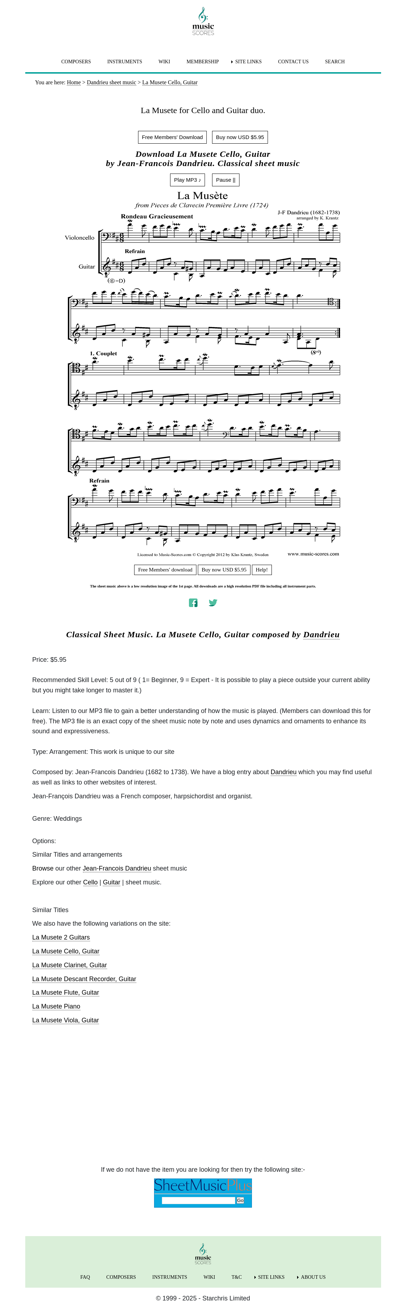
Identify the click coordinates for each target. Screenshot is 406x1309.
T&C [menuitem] (237, 1277)
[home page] (203, 21)
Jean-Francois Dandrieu (117, 868)
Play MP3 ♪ (187, 180)
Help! (262, 570)
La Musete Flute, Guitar (65, 992)
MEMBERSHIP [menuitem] (202, 61)
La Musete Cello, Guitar (66, 951)
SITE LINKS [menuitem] (248, 61)
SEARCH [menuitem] (335, 61)
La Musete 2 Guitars (61, 937)
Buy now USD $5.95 (240, 137)
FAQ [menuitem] (85, 1277)
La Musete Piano (56, 1006)
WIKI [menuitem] (164, 61)
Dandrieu (321, 634)
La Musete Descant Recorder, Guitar (84, 979)
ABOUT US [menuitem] (313, 1277)
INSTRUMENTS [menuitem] (124, 61)
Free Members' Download (172, 137)
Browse (43, 868)
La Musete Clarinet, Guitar (69, 965)
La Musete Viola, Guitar (65, 1020)
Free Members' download (165, 570)
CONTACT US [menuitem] (293, 61)
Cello (90, 882)
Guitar (111, 882)
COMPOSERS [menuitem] (76, 61)
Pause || (226, 180)
